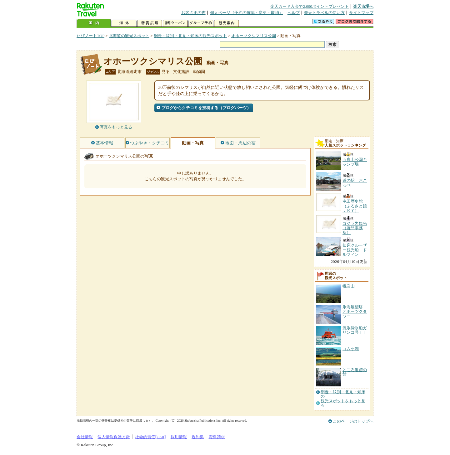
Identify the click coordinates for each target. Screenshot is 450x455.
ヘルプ (294, 12)
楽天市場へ (363, 6)
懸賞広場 (149, 23)
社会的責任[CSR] (150, 436)
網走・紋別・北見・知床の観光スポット (190, 35)
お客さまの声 (193, 12)
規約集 (198, 436)
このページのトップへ (353, 421)
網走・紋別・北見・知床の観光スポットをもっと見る (343, 399)
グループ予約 (200, 23)
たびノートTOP (90, 35)
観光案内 (226, 23)
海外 (124, 23)
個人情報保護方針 (114, 436)
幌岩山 (348, 286)
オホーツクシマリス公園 (253, 35)
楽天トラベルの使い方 (324, 12)
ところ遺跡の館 (354, 371)
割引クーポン (175, 23)
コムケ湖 (350, 348)
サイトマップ (361, 12)
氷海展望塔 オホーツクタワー (354, 311)
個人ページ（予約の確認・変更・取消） (246, 12)
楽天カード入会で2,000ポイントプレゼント (309, 6)
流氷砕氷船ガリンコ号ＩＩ (354, 330)
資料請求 (217, 436)
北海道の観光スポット (129, 35)
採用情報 (179, 436)
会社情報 (85, 436)
